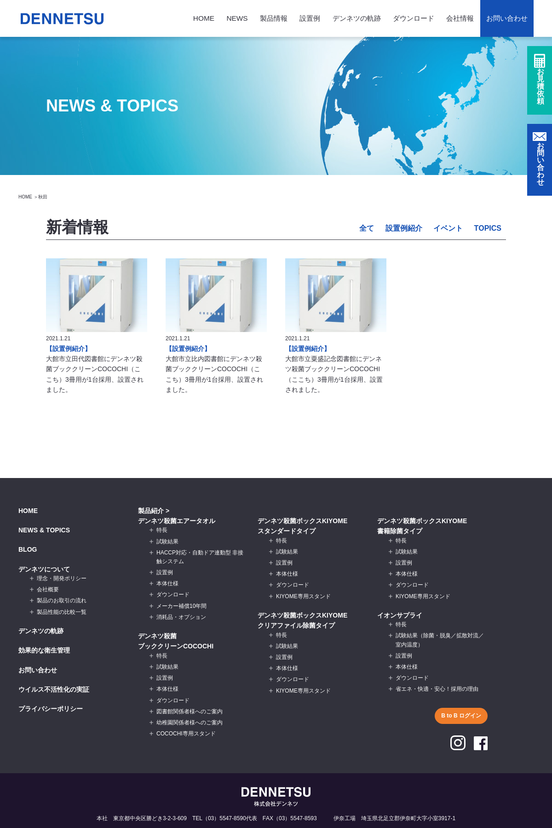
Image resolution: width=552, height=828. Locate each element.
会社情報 (460, 18)
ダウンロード (413, 18)
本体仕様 (167, 583)
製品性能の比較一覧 (61, 612)
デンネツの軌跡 (357, 18)
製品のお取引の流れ (61, 600)
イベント (448, 228)
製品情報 (274, 18)
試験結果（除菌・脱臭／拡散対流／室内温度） (440, 639)
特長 (161, 530)
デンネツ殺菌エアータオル (176, 521)
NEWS (236, 18)
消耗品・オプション (181, 617)
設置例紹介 (403, 228)
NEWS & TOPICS (44, 530)
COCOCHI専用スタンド (186, 733)
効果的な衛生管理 (44, 650)
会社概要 (48, 589)
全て (366, 228)
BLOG (27, 549)
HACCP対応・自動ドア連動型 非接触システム (199, 557)
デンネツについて (44, 569)
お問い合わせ (507, 18)
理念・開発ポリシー (61, 578)
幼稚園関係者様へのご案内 (189, 722)
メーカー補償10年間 (181, 606)
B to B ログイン (461, 715)
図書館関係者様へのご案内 (189, 711)
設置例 (309, 18)
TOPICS (487, 228)
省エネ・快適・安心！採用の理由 (437, 689)
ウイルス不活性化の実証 (53, 689)
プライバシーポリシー (50, 708)
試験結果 (167, 541)
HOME (203, 18)
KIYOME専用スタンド (303, 596)
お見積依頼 (540, 88)
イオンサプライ (399, 615)
